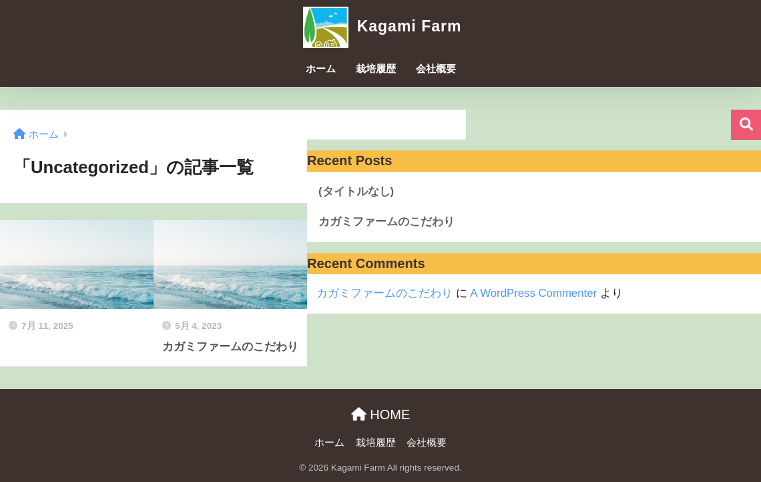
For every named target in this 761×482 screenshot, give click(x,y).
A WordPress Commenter (533, 293)
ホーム (321, 68)
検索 (746, 125)
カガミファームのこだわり (386, 221)
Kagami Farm (381, 26)
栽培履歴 (376, 68)
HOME (381, 414)
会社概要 (436, 68)
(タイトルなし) (356, 191)
